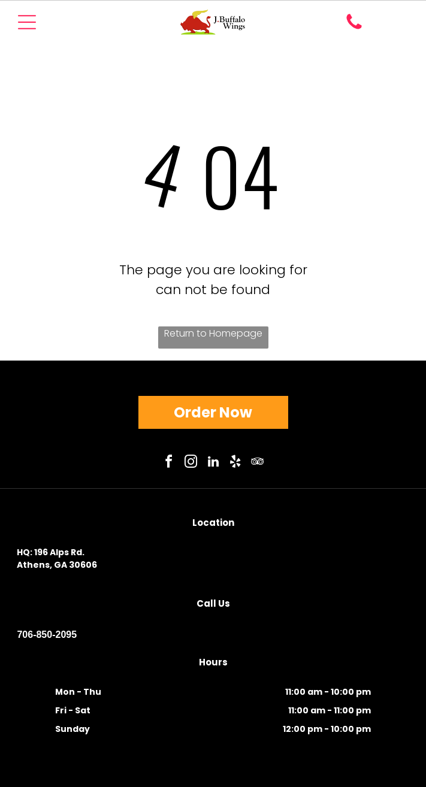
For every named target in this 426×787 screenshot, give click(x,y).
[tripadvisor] (257, 463)
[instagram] (191, 463)
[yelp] (235, 463)
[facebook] (169, 463)
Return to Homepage (213, 333)
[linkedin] (213, 463)
